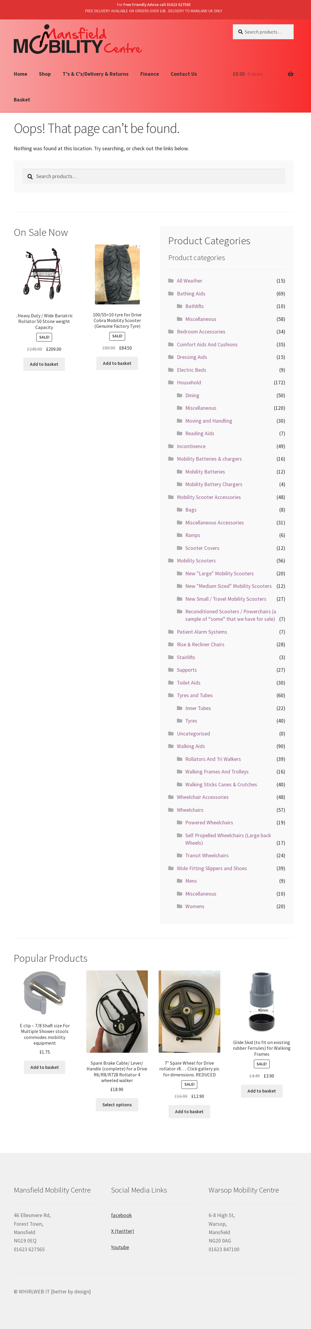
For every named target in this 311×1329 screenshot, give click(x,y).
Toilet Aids (189, 682)
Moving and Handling (208, 421)
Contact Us (184, 74)
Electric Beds (191, 370)
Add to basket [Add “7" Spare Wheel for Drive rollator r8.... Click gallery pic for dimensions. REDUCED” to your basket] (189, 1111)
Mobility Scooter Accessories (209, 497)
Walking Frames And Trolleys (217, 771)
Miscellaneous (200, 319)
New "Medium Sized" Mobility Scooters (228, 586)
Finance (149, 74)
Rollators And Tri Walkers (213, 759)
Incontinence (191, 446)
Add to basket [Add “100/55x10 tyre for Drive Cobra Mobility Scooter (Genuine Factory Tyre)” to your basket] (117, 363)
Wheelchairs (190, 810)
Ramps (192, 535)
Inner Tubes (198, 708)
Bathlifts (194, 306)
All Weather (189, 280)
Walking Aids (191, 746)
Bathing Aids (191, 293)
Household (189, 382)
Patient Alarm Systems (202, 632)
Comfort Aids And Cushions (207, 344)
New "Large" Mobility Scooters (219, 573)
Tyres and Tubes (195, 695)
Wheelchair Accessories (203, 797)
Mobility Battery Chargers (213, 484)
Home (20, 74)
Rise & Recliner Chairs (200, 644)
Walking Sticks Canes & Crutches (221, 784)
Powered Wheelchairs (209, 822)
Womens (194, 906)
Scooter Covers (202, 548)
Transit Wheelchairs (207, 855)
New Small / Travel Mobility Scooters (225, 599)
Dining (192, 395)
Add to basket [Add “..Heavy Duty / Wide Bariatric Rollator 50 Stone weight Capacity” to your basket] (44, 364)
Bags (191, 509)
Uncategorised (193, 733)
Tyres (191, 720)
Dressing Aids (192, 357)
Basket (22, 99)
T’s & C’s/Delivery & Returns (95, 74)
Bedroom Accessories (201, 331)
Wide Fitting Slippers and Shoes (212, 868)
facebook (121, 1215)
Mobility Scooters (196, 560)
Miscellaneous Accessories (214, 522)
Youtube (120, 1247)
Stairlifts (186, 657)
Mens (191, 881)
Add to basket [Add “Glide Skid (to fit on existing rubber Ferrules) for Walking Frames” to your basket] (262, 1091)
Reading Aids (199, 433)
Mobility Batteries (205, 471)
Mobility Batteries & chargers (209, 459)
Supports (187, 670)
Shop (45, 74)
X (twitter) (122, 1231)
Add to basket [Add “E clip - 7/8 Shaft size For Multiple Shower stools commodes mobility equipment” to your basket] (45, 1067)
